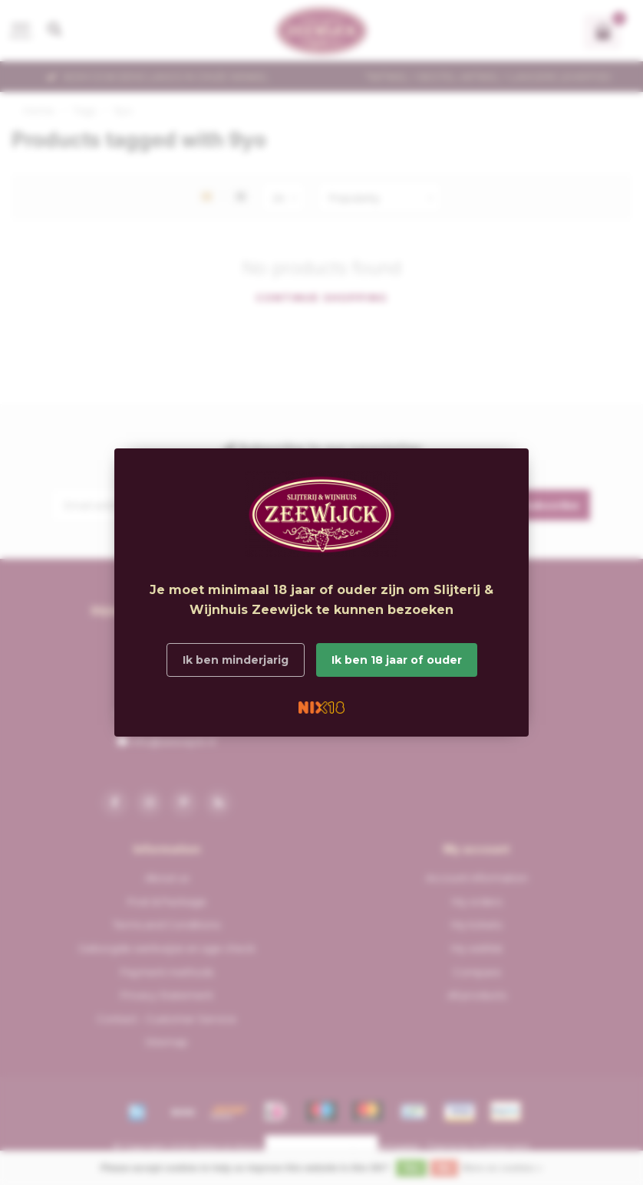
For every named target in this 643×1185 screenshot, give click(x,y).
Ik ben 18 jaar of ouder (396, 660)
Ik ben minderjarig (236, 660)
